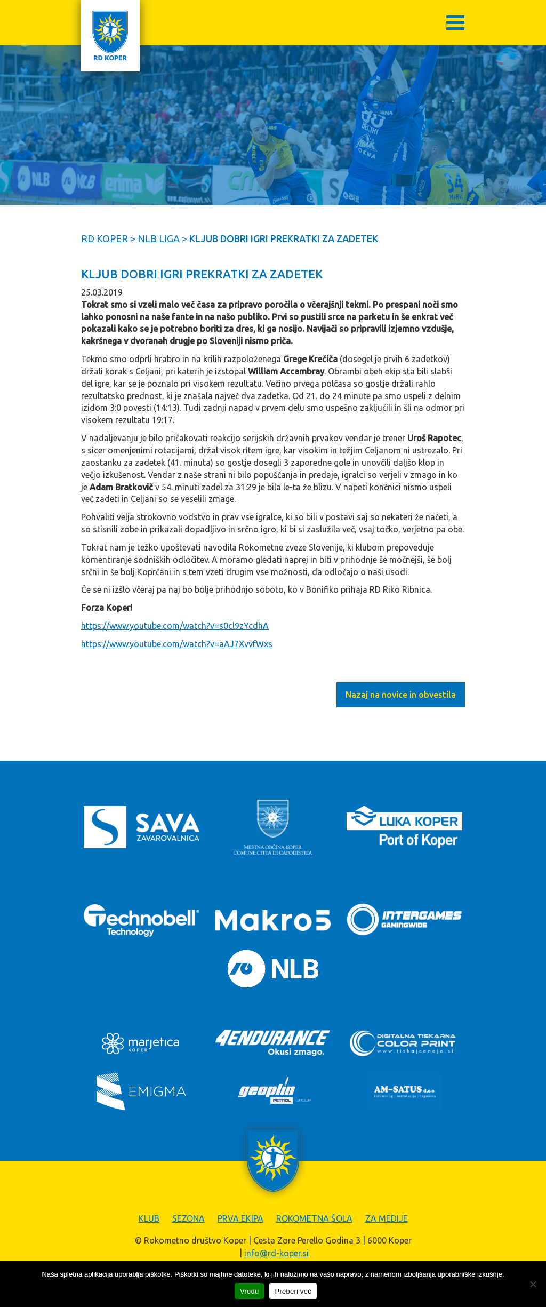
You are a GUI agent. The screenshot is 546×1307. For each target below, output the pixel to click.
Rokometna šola (314, 1218)
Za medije (386, 1218)
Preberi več (293, 1291)
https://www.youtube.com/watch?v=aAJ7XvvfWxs (176, 644)
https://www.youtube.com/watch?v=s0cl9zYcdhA (175, 626)
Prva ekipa (240, 1218)
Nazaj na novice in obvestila (401, 694)
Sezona (188, 1218)
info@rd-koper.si (276, 1253)
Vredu (249, 1291)
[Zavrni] (532, 1284)
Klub (149, 1218)
